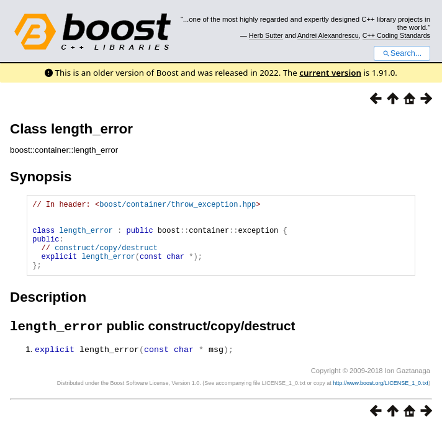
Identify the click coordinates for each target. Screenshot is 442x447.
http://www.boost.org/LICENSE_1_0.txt (380, 399)
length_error (85, 237)
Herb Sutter (266, 35)
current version (330, 72)
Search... (402, 53)
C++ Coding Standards (396, 35)
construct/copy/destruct (106, 258)
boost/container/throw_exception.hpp (177, 206)
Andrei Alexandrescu (328, 35)
